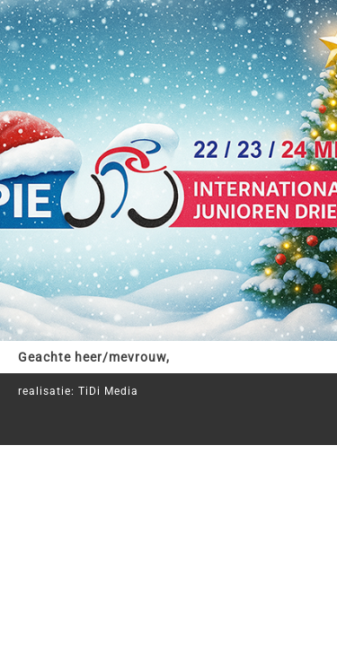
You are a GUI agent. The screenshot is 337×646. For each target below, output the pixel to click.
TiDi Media (108, 391)
